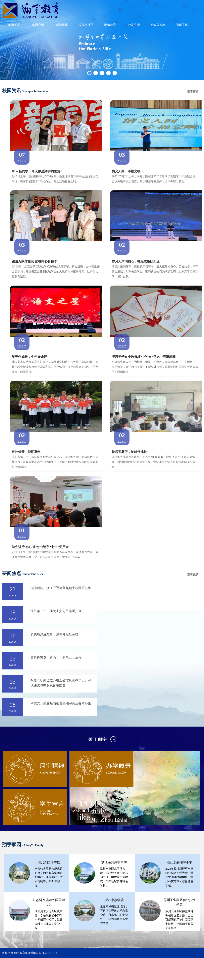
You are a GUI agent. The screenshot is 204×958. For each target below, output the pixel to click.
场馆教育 (110, 26)
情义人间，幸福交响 (126, 171)
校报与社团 (85, 26)
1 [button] (89, 73)
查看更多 (192, 91)
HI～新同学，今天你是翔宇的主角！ (37, 171)
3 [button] (102, 73)
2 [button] (95, 73)
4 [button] (108, 73)
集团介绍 (38, 26)
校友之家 (134, 26)
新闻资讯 (62, 26)
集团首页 (14, 26)
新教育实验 (157, 26)
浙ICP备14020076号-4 (44, 952)
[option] (102, 40)
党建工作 (182, 26)
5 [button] (115, 73)
